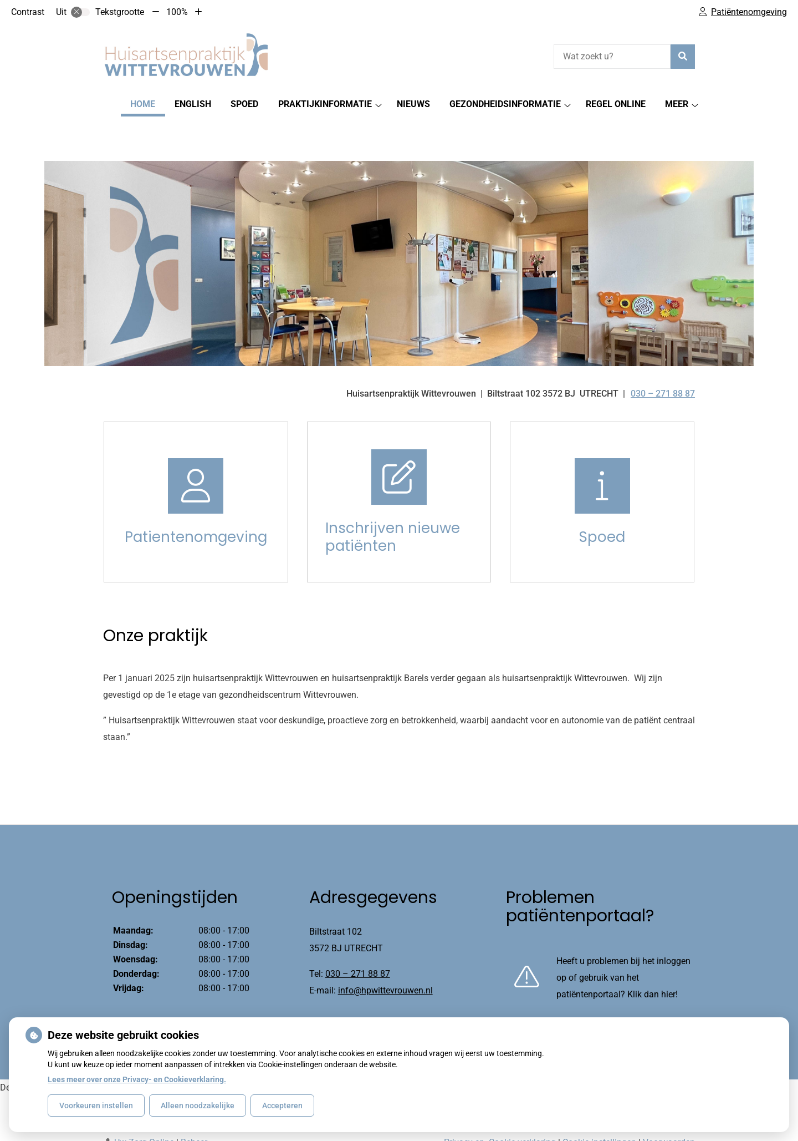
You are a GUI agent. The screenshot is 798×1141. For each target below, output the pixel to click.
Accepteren (282, 1105)
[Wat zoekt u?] (612, 56)
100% (177, 12)
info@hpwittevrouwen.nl (385, 952)
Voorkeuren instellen (96, 1105)
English (193, 104)
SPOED (244, 104)
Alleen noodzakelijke (197, 1105)
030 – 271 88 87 (357, 935)
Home (142, 104)
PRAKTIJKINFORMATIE (325, 104)
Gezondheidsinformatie (505, 104)
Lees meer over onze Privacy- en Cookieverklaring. (137, 1079)
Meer (676, 104)
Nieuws (413, 104)
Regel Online (616, 104)
